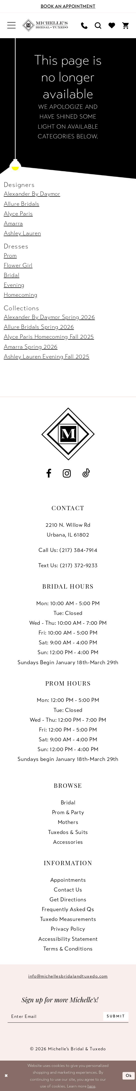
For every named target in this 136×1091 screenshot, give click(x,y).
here (91, 1086)
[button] (11, 25)
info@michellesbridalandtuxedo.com (68, 976)
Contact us (68, 889)
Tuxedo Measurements (68, 919)
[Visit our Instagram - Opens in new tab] (67, 473)
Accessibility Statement (68, 939)
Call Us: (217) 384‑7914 (67, 550)
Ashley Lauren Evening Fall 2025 (47, 356)
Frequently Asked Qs (68, 909)
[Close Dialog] (6, 1075)
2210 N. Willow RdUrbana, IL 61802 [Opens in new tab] (68, 530)
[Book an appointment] (68, 6)
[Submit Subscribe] (116, 1016)
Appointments (68, 879)
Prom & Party (68, 812)
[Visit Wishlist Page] (111, 25)
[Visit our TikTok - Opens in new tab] (86, 473)
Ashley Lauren (22, 233)
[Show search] (98, 25)
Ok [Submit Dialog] (129, 1075)
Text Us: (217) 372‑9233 (68, 565)
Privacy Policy (68, 928)
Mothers (68, 822)
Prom (10, 255)
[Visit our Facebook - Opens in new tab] (48, 473)
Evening (14, 285)
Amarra (13, 223)
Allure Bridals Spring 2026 (39, 327)
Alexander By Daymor (32, 193)
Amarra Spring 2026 (31, 346)
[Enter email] (68, 1016)
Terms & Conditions (68, 948)
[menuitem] (11, 25)
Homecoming (20, 294)
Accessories (68, 842)
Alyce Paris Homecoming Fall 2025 (49, 336)
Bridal (11, 275)
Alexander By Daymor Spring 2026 (49, 317)
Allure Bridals (21, 203)
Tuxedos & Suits (68, 832)
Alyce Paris (18, 213)
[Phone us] (84, 25)
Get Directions (68, 899)
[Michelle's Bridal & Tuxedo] (45, 25)
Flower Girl (18, 265)
